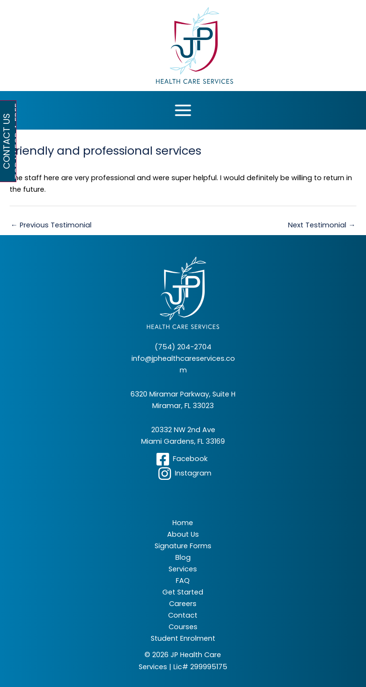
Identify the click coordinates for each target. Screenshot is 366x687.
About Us (183, 534)
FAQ (183, 580)
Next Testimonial (321, 225)
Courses (183, 627)
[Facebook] (181, 459)
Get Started (182, 592)
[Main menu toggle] (183, 110)
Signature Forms (183, 546)
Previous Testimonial (51, 225)
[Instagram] (184, 473)
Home (182, 523)
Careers (182, 603)
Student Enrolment (183, 638)
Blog (183, 557)
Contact (182, 615)
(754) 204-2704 (183, 347)
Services (183, 569)
